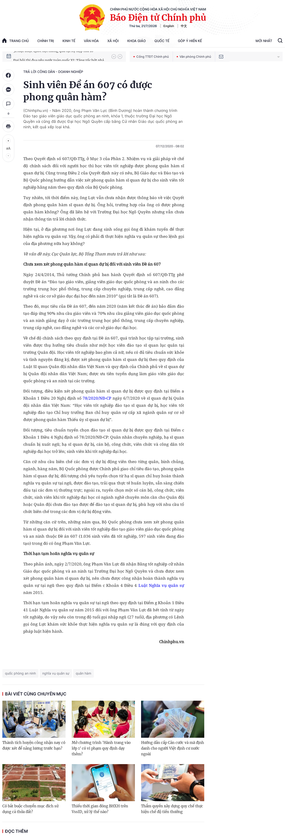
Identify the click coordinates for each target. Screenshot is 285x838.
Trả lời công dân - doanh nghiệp (53, 72)
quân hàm (83, 673)
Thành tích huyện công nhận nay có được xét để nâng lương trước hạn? (33, 745)
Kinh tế (68, 41)
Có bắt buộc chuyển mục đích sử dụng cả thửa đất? (30, 809)
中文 (184, 26)
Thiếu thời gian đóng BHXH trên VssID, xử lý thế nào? (100, 809)
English (168, 26)
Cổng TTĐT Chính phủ (151, 56)
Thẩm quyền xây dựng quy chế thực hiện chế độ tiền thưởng (172, 809)
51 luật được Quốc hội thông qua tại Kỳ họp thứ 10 (53, 56)
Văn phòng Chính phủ (194, 56)
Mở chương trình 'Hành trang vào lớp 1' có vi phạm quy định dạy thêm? (101, 748)
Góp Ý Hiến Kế (190, 41)
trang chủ (15, 40)
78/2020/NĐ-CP (97, 398)
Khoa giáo (136, 41)
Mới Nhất (264, 41)
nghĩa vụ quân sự (55, 673)
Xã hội (113, 41)
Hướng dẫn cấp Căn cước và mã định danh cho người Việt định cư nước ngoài (172, 748)
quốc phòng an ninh (20, 673)
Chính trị (45, 41)
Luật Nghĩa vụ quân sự (161, 585)
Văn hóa (91, 41)
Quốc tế (161, 41)
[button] (113, 56)
